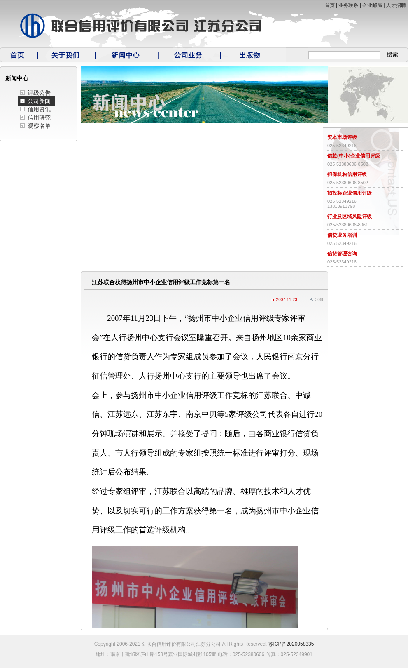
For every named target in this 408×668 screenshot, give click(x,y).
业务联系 (348, 5)
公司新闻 (39, 101)
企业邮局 (372, 5)
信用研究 (39, 118)
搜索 (392, 55)
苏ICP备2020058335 (291, 644)
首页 (330, 5)
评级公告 (39, 93)
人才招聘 (396, 5)
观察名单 (39, 126)
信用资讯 (39, 109)
